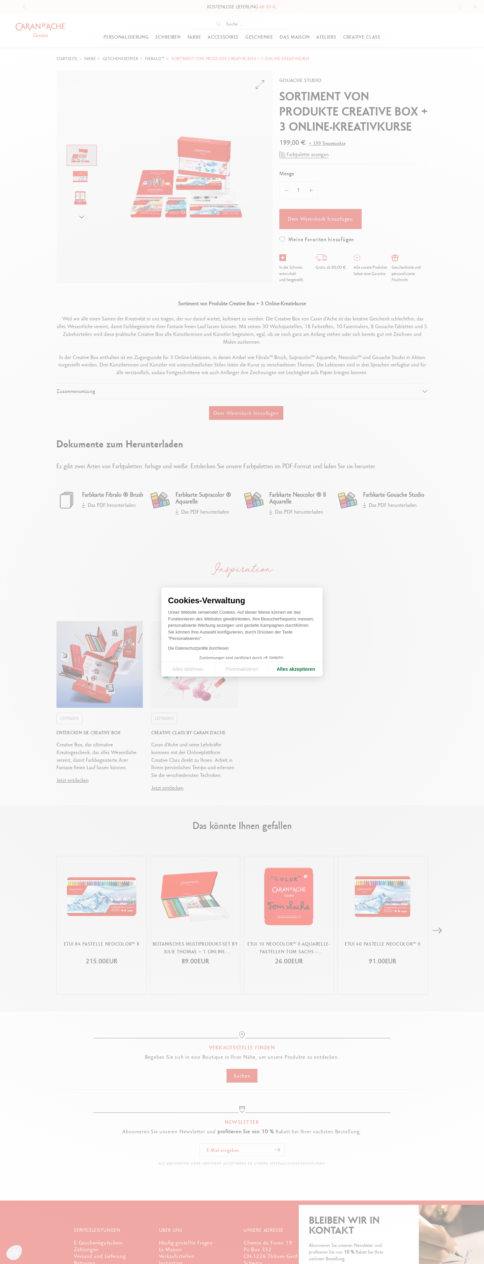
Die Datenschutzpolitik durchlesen (198, 648)
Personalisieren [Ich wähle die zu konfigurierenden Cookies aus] (242, 669)
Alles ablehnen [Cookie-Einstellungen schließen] (188, 669)
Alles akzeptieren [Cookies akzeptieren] (296, 669)
